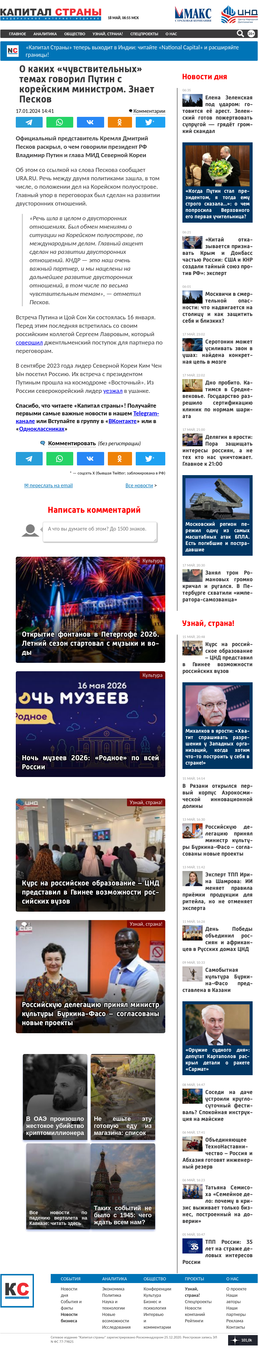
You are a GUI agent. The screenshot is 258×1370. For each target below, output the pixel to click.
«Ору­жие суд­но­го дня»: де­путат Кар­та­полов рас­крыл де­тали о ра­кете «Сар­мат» (217, 1059)
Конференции (157, 1289)
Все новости (139, 485)
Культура (152, 560)
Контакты (235, 1327)
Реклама (235, 1321)
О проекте (236, 1289)
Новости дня (204, 76)
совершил (29, 342)
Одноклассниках (41, 428)
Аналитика (45, 33)
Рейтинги (194, 1321)
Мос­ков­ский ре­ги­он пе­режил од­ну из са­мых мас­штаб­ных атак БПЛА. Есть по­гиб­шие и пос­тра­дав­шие (217, 537)
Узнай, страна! (108, 33)
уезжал (112, 391)
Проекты (194, 1279)
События (71, 1279)
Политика (111, 1295)
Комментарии (149, 111)
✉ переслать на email (48, 485)
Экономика (113, 1289)
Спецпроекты (144, 33)
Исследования (116, 1327)
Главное (17, 33)
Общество (74, 33)
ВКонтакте (122, 421)
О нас (171, 33)
